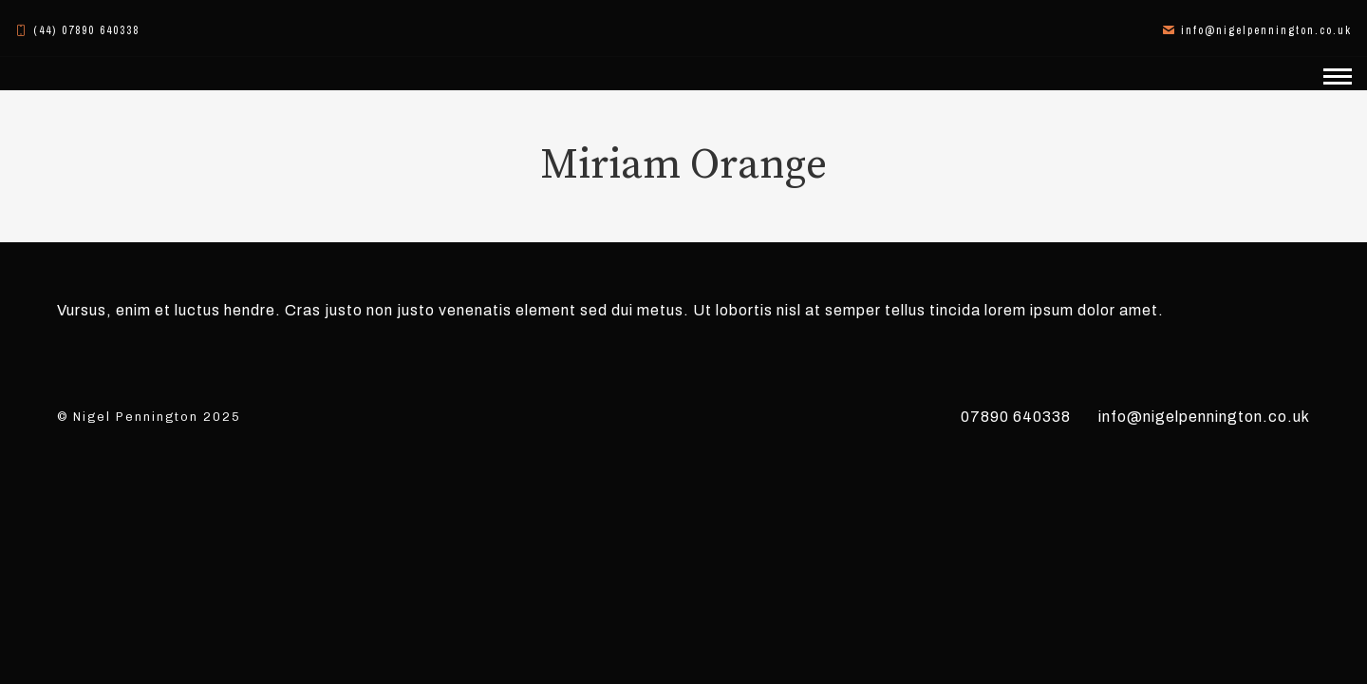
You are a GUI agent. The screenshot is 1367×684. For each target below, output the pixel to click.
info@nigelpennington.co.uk (1204, 416)
